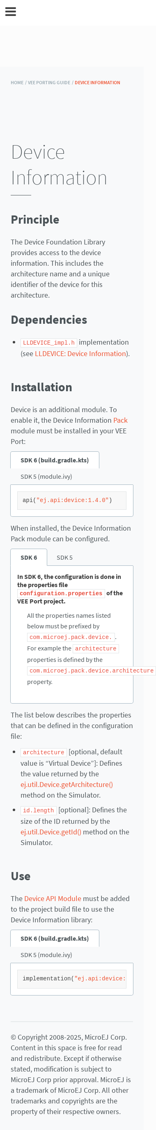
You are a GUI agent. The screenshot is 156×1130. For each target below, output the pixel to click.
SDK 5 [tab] (65, 557)
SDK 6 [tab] (29, 557)
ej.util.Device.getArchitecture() (67, 782)
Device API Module (52, 896)
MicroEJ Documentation (83, 13)
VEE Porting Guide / (50, 82)
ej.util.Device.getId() (51, 829)
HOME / (19, 82)
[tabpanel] (71, 500)
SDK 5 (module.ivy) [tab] (46, 476)
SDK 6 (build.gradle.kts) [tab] (55, 459)
